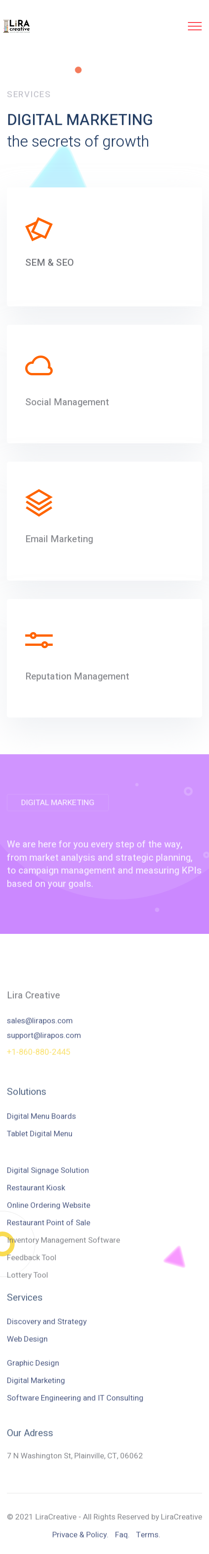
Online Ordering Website (48, 1264)
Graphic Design (33, 1388)
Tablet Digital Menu (39, 1142)
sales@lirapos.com (40, 1035)
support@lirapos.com (44, 1050)
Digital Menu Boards (41, 1124)
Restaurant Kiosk (36, 1247)
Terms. (148, 1541)
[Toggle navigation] (195, 26)
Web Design (27, 1348)
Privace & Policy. (80, 1541)
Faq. (122, 1541)
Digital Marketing (36, 1406)
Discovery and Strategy (47, 1330)
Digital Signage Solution (48, 1229)
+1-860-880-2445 (38, 1058)
